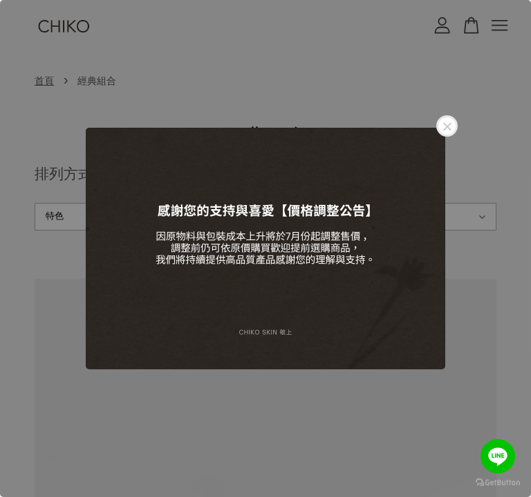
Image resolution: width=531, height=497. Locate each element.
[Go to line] (498, 456)
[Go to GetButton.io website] (498, 482)
